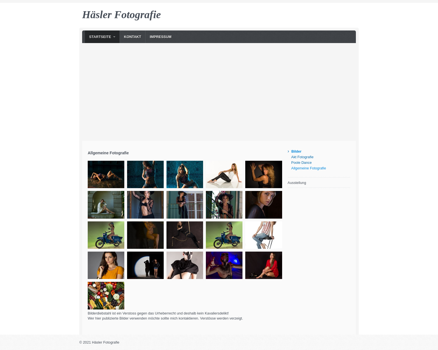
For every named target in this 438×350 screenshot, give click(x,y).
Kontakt (132, 37)
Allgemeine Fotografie (308, 168)
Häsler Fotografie (121, 14)
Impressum (161, 37)
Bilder (296, 151)
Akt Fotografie (302, 157)
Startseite (100, 37)
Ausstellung (297, 183)
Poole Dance (301, 162)
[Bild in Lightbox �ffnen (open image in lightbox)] (106, 174)
